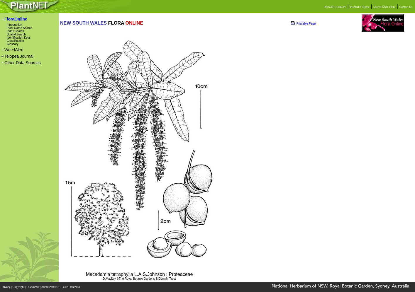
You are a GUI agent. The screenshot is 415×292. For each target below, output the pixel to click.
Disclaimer (33, 286)
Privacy (6, 286)
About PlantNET (51, 286)
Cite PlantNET (72, 286)
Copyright (19, 286)
